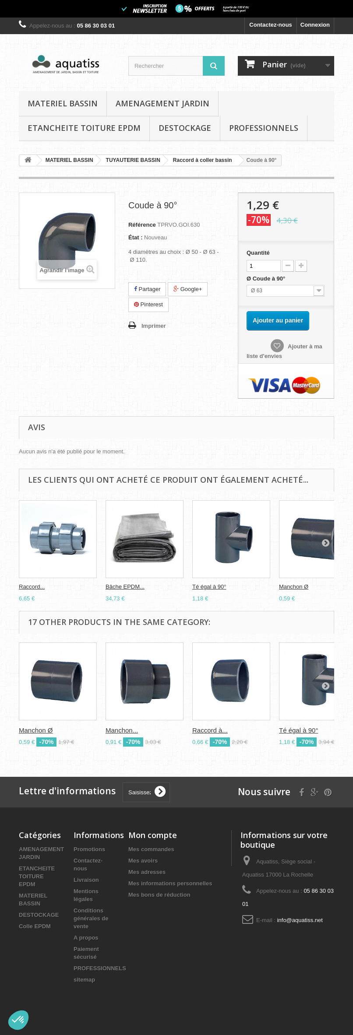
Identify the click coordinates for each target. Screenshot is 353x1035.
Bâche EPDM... (125, 586)
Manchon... (122, 730)
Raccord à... (210, 730)
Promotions (89, 849)
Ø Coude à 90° (267, 278)
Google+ (187, 289)
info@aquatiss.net (300, 920)
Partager (147, 289)
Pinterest (148, 304)
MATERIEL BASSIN (63, 103)
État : (135, 237)
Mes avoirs (143, 860)
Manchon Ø (293, 586)
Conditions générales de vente (91, 918)
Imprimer (153, 326)
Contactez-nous (270, 24)
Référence (142, 224)
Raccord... (32, 586)
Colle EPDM (35, 926)
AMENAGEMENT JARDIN (162, 103)
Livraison (86, 880)
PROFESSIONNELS (263, 128)
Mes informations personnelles (170, 883)
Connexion (315, 24)
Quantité (258, 252)
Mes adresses (147, 872)
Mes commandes (151, 849)
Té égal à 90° (209, 586)
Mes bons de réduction (159, 894)
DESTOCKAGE (185, 128)
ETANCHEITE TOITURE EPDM (84, 128)
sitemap (84, 979)
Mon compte (152, 835)
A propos (86, 937)
